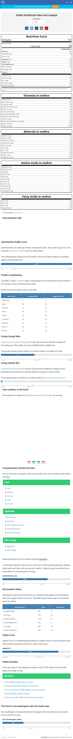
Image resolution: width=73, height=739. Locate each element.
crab (8, 499)
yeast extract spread (15, 524)
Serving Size (36, 19)
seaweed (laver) (13, 528)
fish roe (10, 495)
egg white (11, 545)
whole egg (11, 549)
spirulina (10, 520)
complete (20, 280)
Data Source (18, 212)
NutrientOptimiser (54, 736)
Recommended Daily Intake (40, 394)
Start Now (55, 7)
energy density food (55, 377)
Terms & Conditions (6, 736)
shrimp (10, 503)
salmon (10, 491)
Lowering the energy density (13, 368)
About (15, 736)
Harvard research (18, 250)
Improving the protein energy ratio (15, 341)
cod (8, 487)
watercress (11, 516)
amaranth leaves (14, 532)
